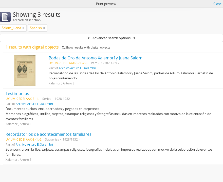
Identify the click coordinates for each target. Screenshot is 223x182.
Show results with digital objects (86, 47)
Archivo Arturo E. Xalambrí (77, 68)
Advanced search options (111, 38)
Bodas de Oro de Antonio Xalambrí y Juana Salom (95, 58)
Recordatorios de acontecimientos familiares (48, 134)
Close (217, 4)
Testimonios (17, 93)
